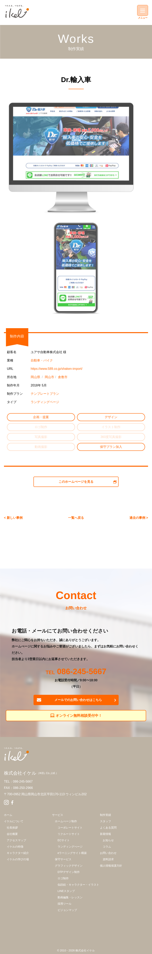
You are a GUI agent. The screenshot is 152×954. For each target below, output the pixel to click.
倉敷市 (62, 377)
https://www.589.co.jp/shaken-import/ (56, 368)
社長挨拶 (12, 827)
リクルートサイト (69, 833)
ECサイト (64, 840)
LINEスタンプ (66, 891)
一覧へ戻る (76, 517)
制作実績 (105, 814)
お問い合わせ (108, 853)
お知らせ (108, 840)
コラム (107, 846)
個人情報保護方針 (111, 865)
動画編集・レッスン (70, 897)
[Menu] (142, 10)
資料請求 (108, 859)
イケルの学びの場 (18, 859)
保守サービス (63, 859)
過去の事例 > (138, 517)
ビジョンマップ (67, 910)
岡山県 (35, 377)
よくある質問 (108, 827)
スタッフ (105, 821)
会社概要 (12, 833)
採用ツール (64, 903)
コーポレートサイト (70, 827)
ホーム (8, 814)
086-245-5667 (81, 672)
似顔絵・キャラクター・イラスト (78, 884)
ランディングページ (45, 402)
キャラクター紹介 (18, 853)
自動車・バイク (42, 360)
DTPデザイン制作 (69, 872)
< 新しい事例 (13, 517)
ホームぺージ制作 (66, 821)
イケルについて (13, 821)
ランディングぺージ (70, 846)
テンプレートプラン (45, 393)
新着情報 (105, 833)
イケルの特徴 (15, 846)
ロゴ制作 (63, 878)
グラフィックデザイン (69, 865)
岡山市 (49, 377)
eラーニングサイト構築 (72, 853)
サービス (57, 814)
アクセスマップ (16, 840)
